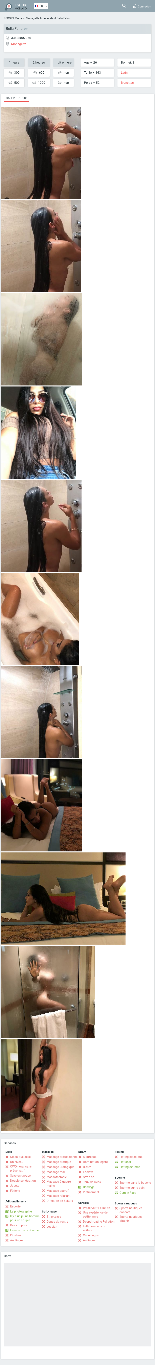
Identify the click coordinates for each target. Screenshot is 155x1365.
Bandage (88, 1187)
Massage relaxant (58, 1196)
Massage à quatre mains (59, 1183)
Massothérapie (57, 1177)
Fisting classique (130, 1157)
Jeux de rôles (92, 1182)
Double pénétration (23, 1180)
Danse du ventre (57, 1221)
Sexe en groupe (20, 1175)
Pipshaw (15, 1235)
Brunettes (127, 83)
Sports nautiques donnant (130, 1210)
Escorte (15, 1206)
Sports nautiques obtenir (130, 1219)
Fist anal (125, 1162)
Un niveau (16, 1162)
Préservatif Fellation (96, 1208)
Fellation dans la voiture (94, 1228)
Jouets (14, 1185)
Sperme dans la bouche (135, 1182)
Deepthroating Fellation (98, 1221)
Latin (124, 72)
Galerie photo (16, 98)
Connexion (142, 6)
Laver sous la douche (24, 1230)
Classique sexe (20, 1157)
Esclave (88, 1172)
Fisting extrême (129, 1167)
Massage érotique (59, 1162)
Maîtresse (89, 1157)
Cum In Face (127, 1193)
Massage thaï (56, 1172)
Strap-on (88, 1177)
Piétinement (91, 1192)
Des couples (18, 1225)
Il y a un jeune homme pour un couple (25, 1218)
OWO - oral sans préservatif (21, 1168)
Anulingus (16, 1240)
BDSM (87, 1167)
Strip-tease (54, 1216)
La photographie (21, 1211)
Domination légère (95, 1162)
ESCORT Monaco (14, 18)
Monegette (32, 18)
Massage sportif (58, 1191)
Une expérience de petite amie (95, 1214)
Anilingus (89, 1240)
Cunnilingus (91, 1235)
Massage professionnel (62, 1157)
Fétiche (15, 1191)
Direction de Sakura (60, 1201)
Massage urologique (60, 1167)
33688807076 (21, 38)
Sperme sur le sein (132, 1188)
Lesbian (52, 1226)
